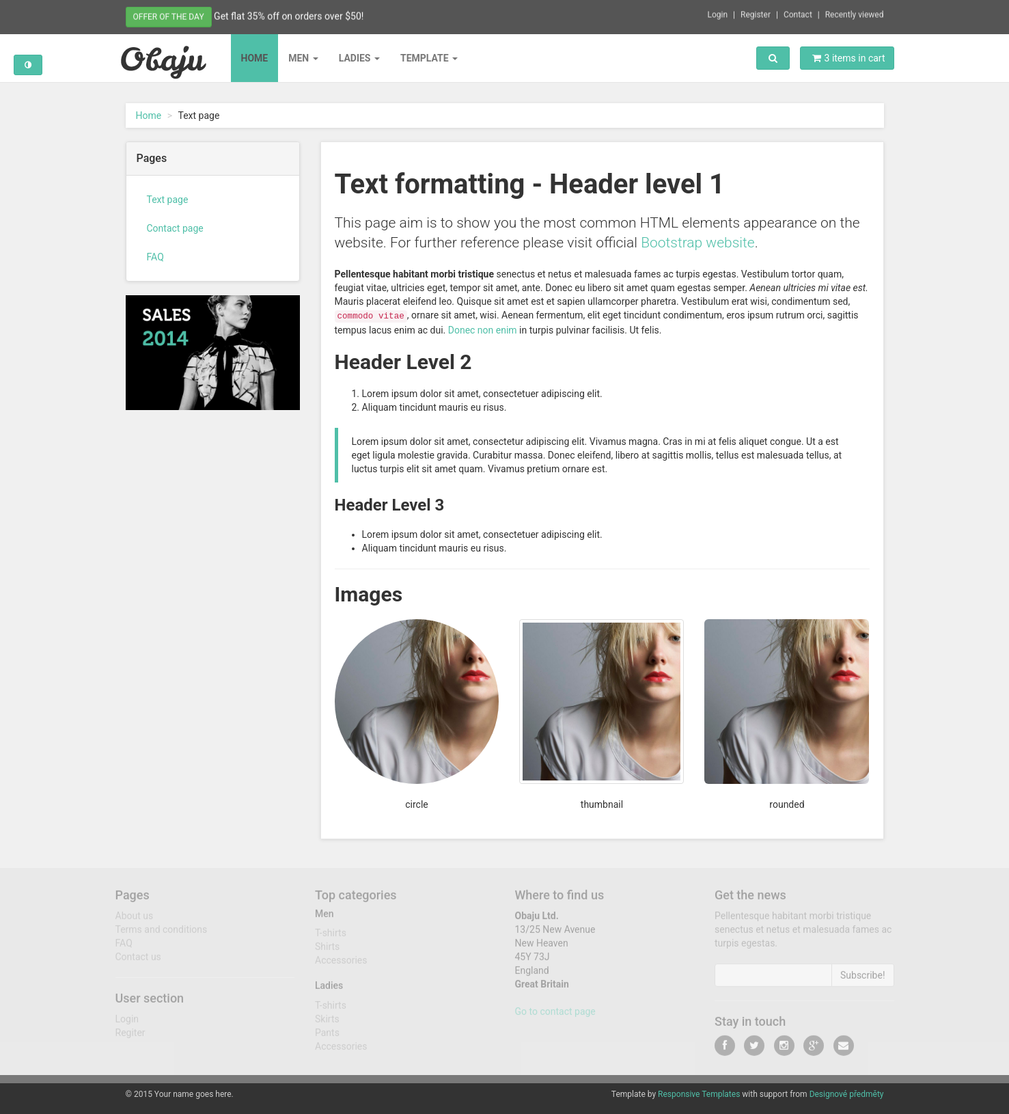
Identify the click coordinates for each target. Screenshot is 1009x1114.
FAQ (155, 257)
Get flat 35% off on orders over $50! (288, 15)
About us (134, 920)
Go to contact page (555, 1016)
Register (756, 13)
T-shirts (330, 937)
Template (429, 58)
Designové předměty (847, 1094)
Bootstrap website (698, 242)
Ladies (359, 58)
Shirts (327, 951)
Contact (798, 13)
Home (254, 58)
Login (718, 13)
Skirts (327, 1023)
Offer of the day (168, 16)
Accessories (341, 965)
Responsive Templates (699, 1094)
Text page (168, 199)
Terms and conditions (161, 934)
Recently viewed (854, 13)
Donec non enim (482, 330)
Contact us (138, 961)
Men (303, 58)
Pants (327, 1037)
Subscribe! (862, 980)
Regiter (130, 1037)
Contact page (175, 228)
